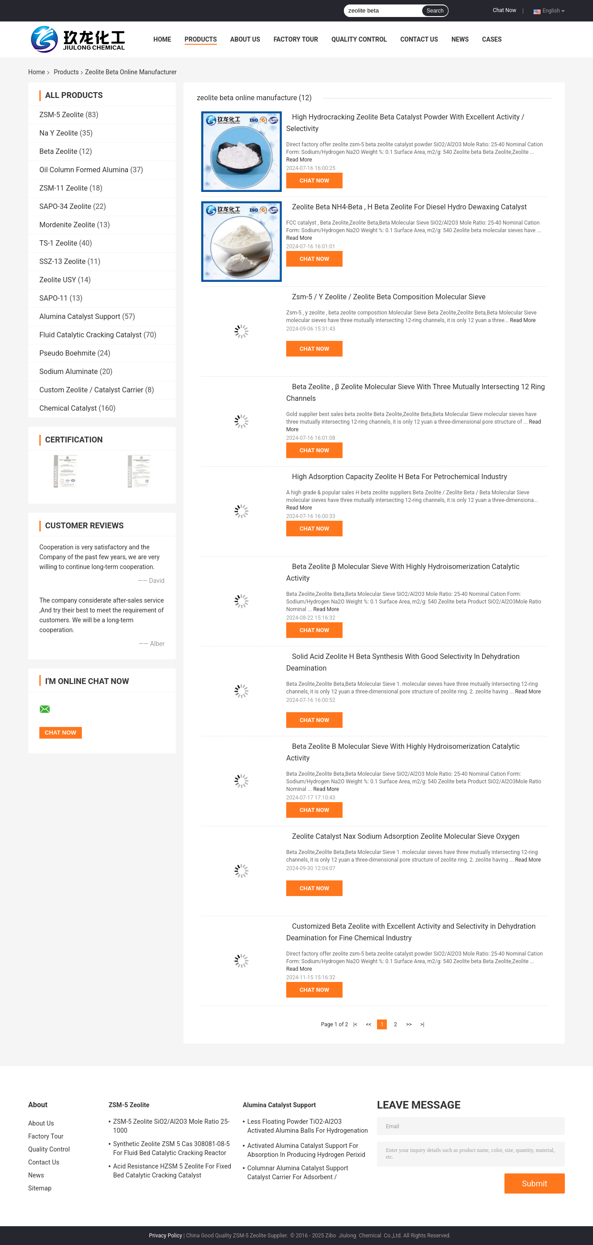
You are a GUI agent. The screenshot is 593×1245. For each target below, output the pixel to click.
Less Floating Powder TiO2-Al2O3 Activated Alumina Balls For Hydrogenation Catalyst (307, 1127)
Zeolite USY (57, 280)
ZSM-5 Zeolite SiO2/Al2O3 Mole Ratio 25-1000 (171, 1126)
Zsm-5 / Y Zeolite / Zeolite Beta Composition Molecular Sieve (389, 297)
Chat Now (504, 10)
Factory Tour (296, 39)
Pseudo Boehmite (67, 353)
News (460, 39)
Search (435, 11)
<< (368, 1024)
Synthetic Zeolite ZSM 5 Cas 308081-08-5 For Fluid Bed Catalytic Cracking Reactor (171, 1148)
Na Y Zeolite (58, 133)
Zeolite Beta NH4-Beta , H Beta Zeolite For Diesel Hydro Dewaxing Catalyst (409, 207)
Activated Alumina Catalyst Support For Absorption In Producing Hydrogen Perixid (306, 1150)
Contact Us (419, 39)
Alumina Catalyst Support (79, 316)
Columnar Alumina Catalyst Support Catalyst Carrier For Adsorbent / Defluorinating (297, 1173)
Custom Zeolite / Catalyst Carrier (91, 390)
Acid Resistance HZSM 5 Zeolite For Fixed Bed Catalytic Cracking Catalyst (172, 1171)
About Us (245, 39)
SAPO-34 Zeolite (65, 206)
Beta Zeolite (58, 151)
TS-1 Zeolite (58, 243)
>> (409, 1024)
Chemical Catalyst (68, 408)
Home (162, 39)
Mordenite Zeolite (67, 225)
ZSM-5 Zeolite (61, 114)
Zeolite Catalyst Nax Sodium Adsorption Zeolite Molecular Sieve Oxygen (406, 836)
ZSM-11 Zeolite (63, 188)
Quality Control (359, 39)
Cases (492, 39)
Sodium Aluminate (68, 371)
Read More (299, 160)
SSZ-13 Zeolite (62, 261)
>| (422, 1024)
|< (355, 1024)
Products (201, 39)
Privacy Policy (165, 1235)
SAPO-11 (53, 298)
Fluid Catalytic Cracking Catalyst (90, 335)
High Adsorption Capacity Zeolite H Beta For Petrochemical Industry (399, 476)
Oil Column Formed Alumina (83, 170)
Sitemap (39, 1188)
